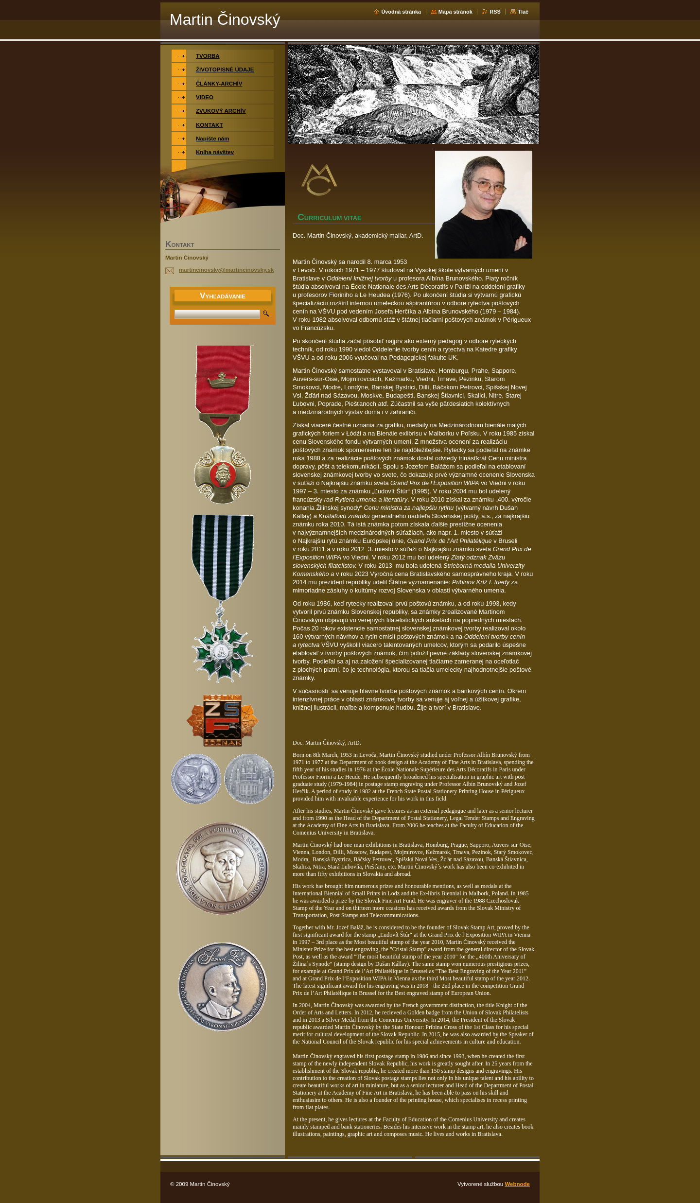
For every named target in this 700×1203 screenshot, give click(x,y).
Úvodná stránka (401, 12)
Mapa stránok (455, 12)
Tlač (523, 12)
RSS (495, 12)
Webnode (517, 1184)
